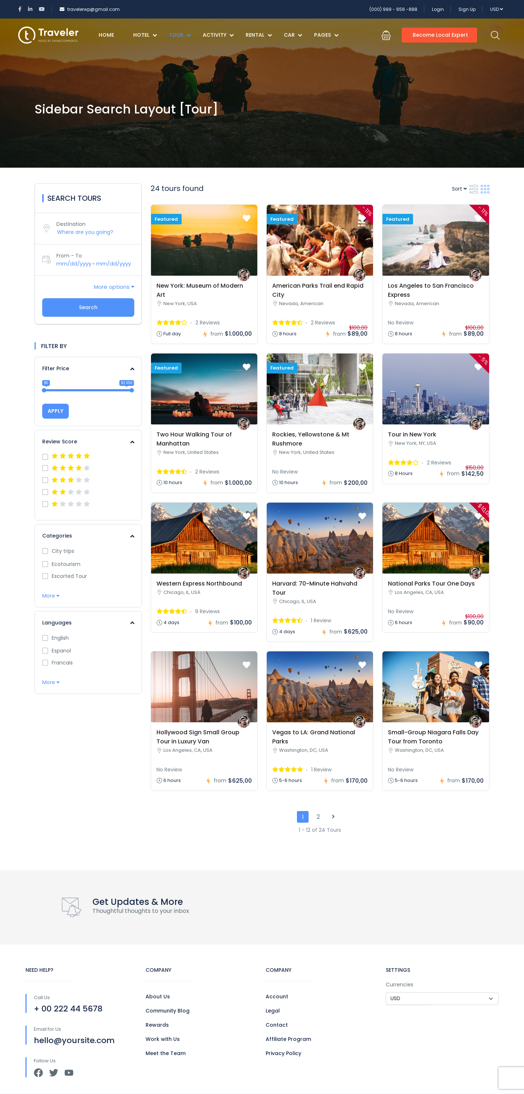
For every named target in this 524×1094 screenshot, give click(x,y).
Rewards (157, 1025)
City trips (63, 551)
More (51, 595)
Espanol (61, 651)
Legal (273, 1010)
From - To (69, 255)
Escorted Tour (69, 576)
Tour (180, 35)
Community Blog (168, 1010)
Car (293, 35)
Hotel (145, 35)
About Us (158, 996)
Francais (62, 663)
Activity (218, 35)
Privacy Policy (283, 1053)
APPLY (55, 411)
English (60, 638)
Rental (259, 35)
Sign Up (467, 9)
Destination (71, 224)
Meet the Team (166, 1053)
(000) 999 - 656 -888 (393, 9)
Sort (459, 188)
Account (277, 996)
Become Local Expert (440, 35)
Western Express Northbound (199, 583)
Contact (277, 1025)
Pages (326, 35)
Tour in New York (412, 434)
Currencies (399, 984)
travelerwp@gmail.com (90, 9)
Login (438, 9)
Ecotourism (66, 564)
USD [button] (496, 9)
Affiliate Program (288, 1039)
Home (106, 35)
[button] (386, 35)
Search (88, 307)
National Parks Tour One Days (431, 583)
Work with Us (163, 1039)
